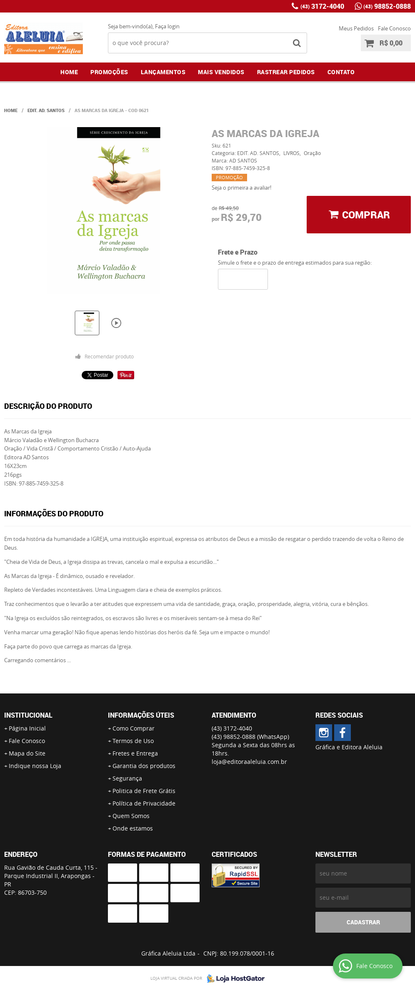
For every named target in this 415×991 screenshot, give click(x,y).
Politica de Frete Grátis (143, 791)
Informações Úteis (141, 715)
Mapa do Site (27, 753)
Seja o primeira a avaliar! (241, 187)
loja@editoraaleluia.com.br (249, 762)
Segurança (127, 778)
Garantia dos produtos (143, 766)
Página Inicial (27, 728)
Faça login (167, 26)
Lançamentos (163, 72)
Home (69, 72)
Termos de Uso (133, 741)
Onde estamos (132, 828)
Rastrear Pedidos (286, 72)
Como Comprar (133, 728)
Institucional (28, 715)
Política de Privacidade (143, 803)
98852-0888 (387, 6)
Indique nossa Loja (35, 766)
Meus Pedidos (356, 28)
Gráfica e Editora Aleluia (348, 747)
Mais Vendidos (221, 72)
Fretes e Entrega (135, 753)
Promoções (109, 72)
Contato (341, 72)
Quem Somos (131, 816)
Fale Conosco (394, 28)
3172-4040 (322, 6)
